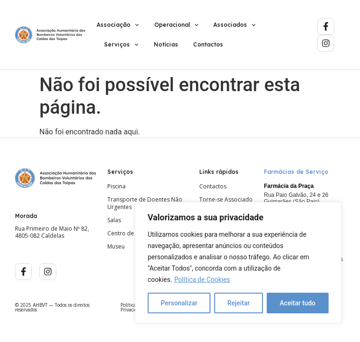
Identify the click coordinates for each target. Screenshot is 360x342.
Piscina (116, 186)
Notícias (166, 44)
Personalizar (179, 303)
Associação (118, 24)
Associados (234, 24)
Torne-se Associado (226, 199)
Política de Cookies (202, 279)
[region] (238, 262)
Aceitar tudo (298, 303)
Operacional (176, 24)
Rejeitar (238, 303)
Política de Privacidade (132, 307)
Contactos (208, 44)
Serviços (121, 44)
